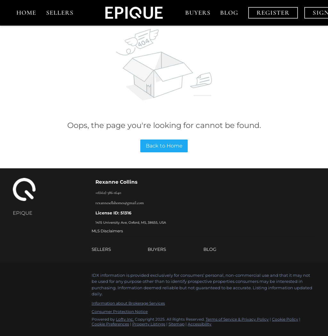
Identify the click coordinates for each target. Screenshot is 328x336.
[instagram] (43, 277)
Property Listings (148, 324)
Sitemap (176, 324)
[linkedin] (30, 277)
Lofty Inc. (125, 319)
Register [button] (273, 13)
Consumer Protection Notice (120, 311)
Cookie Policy (285, 319)
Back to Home (164, 146)
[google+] (69, 277)
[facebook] (17, 277)
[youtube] (56, 277)
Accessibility (199, 324)
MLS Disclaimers (107, 230)
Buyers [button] (198, 13)
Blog (229, 13)
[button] (120, 249)
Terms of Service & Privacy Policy (237, 319)
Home (26, 13)
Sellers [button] (60, 13)
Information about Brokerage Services (128, 303)
